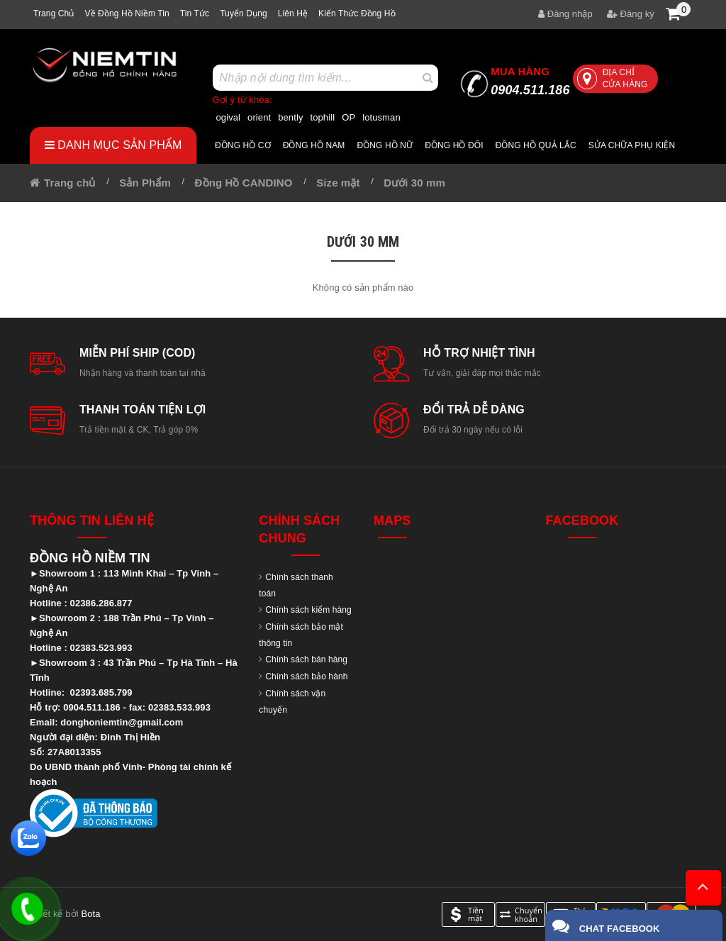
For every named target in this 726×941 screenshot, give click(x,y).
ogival (228, 117)
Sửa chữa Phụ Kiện (631, 145)
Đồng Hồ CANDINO (244, 183)
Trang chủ (53, 13)
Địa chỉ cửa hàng (612, 78)
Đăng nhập (565, 14)
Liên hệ (293, 13)
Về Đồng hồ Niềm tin (126, 13)
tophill (323, 117)
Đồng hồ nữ (385, 145)
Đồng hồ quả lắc (536, 145)
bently (290, 117)
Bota (90, 913)
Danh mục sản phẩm (113, 145)
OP (348, 117)
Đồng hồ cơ (243, 145)
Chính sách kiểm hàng (308, 610)
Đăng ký (630, 14)
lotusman (381, 117)
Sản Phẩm (145, 183)
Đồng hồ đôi (454, 145)
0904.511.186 (530, 81)
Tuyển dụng (243, 13)
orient (259, 117)
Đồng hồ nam (314, 145)
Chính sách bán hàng (306, 659)
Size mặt (337, 183)
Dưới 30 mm (414, 183)
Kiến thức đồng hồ (357, 13)
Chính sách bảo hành (306, 676)
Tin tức (194, 13)
